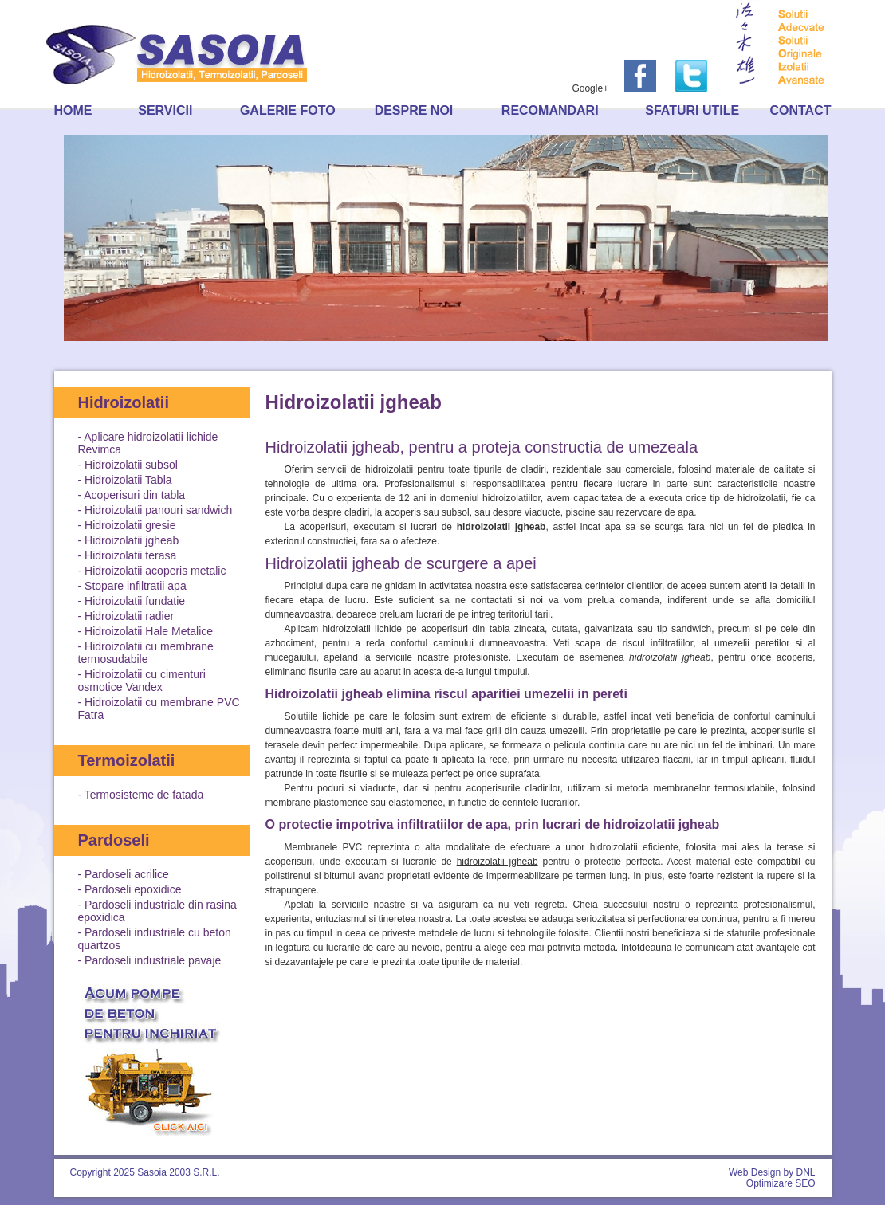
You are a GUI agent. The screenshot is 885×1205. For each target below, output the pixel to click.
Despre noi (414, 110)
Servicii (165, 110)
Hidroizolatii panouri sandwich (158, 510)
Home (73, 110)
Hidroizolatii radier (129, 616)
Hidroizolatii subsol (131, 464)
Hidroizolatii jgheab (132, 540)
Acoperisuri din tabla (134, 495)
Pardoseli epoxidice (133, 889)
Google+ (590, 88)
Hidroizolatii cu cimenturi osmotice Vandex (142, 680)
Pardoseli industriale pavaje (153, 960)
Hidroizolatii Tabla (128, 479)
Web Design (755, 1172)
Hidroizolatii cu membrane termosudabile (146, 652)
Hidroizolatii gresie (130, 525)
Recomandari (550, 110)
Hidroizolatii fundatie (135, 601)
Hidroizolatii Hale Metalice (149, 631)
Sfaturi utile (692, 110)
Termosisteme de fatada (144, 794)
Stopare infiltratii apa (136, 585)
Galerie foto (288, 110)
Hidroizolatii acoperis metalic (155, 570)
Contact (800, 110)
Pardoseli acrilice (127, 874)
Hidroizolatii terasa (130, 555)
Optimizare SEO (781, 1183)
